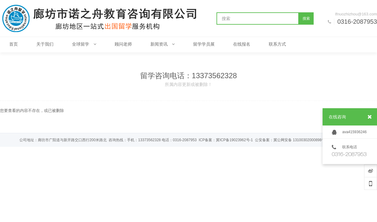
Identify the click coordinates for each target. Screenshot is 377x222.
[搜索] (257, 18)
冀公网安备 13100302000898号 (299, 140)
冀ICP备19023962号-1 (234, 140)
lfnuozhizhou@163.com (356, 14)
